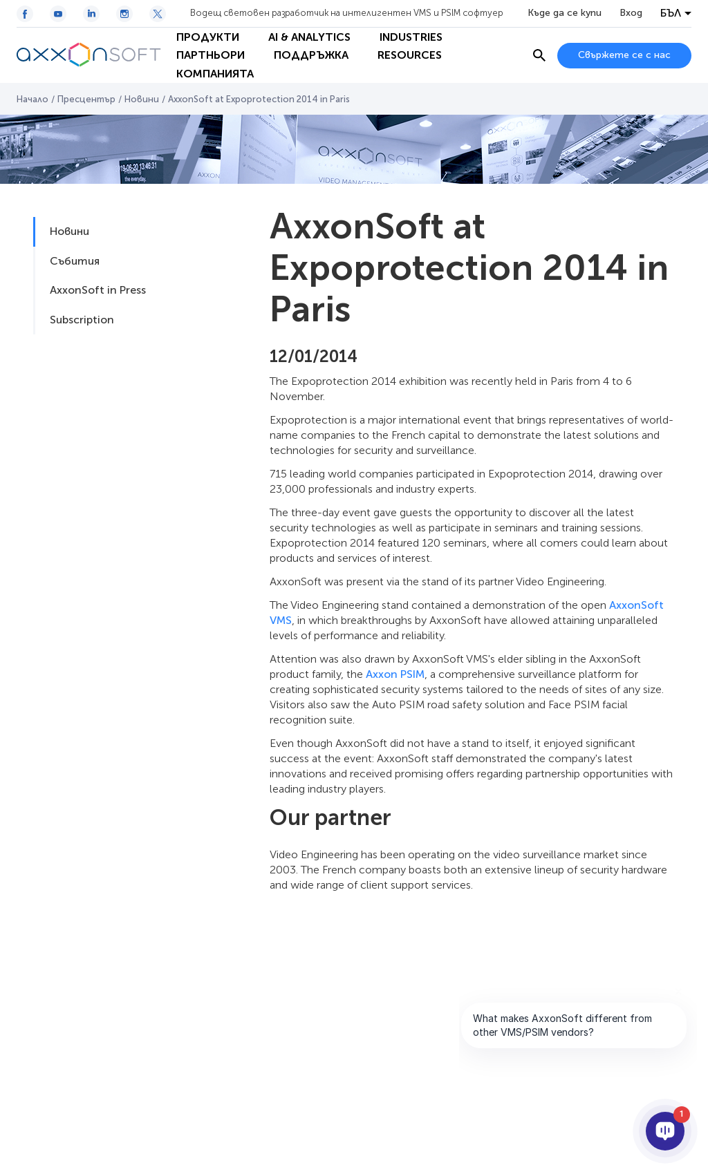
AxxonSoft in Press (98, 289)
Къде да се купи (565, 13)
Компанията (215, 73)
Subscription (82, 319)
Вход (631, 13)
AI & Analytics (309, 37)
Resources (410, 54)
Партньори (210, 54)
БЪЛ (670, 13)
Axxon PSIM (395, 674)
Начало (32, 99)
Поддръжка (311, 54)
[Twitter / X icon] (157, 14)
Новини (141, 99)
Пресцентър (86, 99)
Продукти (207, 37)
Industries (411, 37)
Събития (75, 260)
